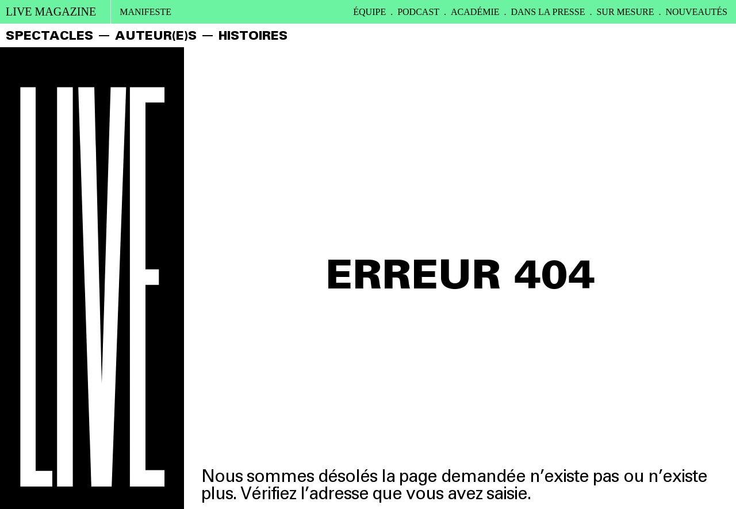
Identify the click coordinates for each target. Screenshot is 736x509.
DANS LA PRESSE (548, 12)
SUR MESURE (625, 12)
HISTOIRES (253, 35)
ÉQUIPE (369, 12)
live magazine (51, 11)
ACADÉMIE (475, 12)
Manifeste (145, 12)
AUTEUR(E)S (156, 35)
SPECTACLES (49, 35)
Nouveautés (696, 12)
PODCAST (418, 12)
